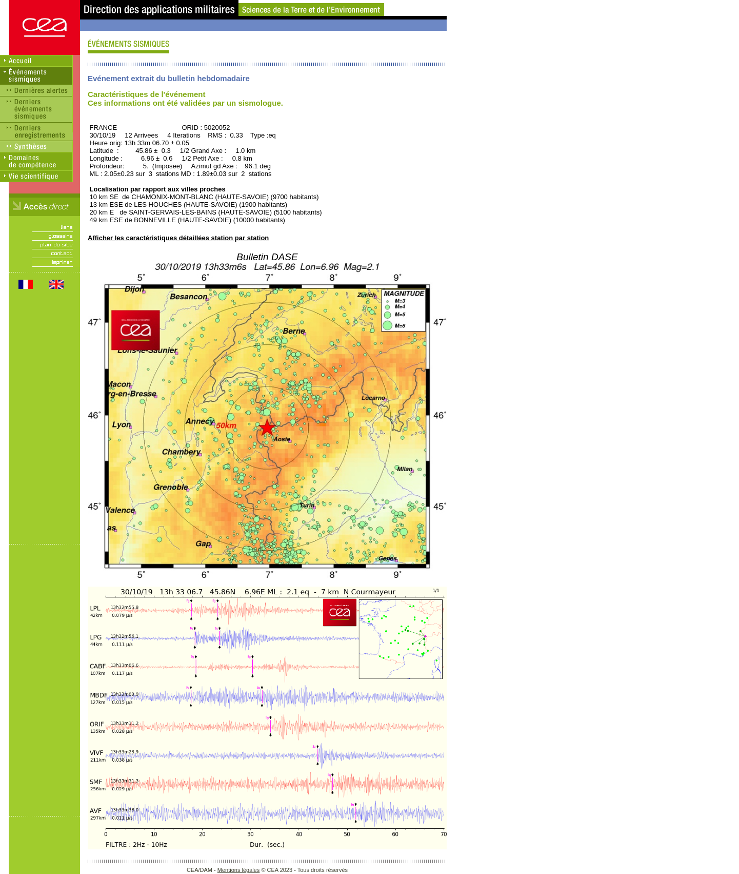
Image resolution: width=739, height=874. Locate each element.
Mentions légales (238, 870)
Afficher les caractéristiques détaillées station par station (178, 238)
